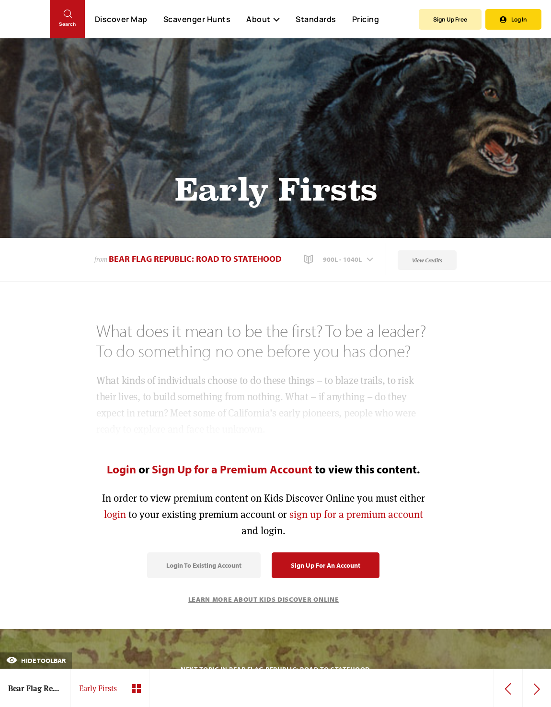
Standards (316, 19)
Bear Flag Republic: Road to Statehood (195, 258)
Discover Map (121, 19)
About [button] (263, 19)
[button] (340, 259)
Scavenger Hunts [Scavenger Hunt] (196, 19)
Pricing (365, 19)
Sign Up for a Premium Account (232, 469)
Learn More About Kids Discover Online (263, 599)
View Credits (427, 260)
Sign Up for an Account (325, 565)
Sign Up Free (450, 19)
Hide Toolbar (36, 660)
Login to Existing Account (203, 565)
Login (121, 469)
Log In (513, 19)
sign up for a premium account (356, 514)
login (115, 514)
